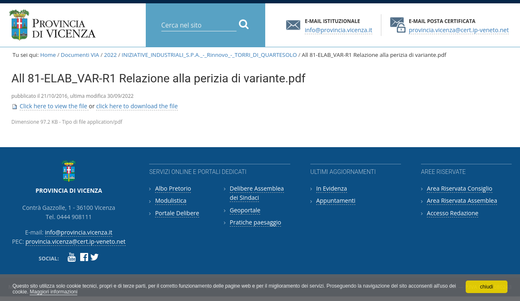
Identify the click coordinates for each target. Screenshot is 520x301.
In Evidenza (331, 188)
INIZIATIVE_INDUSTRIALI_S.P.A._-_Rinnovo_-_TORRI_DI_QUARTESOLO (209, 55)
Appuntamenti (335, 200)
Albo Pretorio (173, 188)
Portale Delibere (177, 213)
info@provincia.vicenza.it (339, 29)
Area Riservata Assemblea (462, 200)
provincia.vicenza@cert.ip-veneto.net (459, 29)
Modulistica (170, 200)
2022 (110, 55)
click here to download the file (137, 106)
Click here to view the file (54, 106)
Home (48, 55)
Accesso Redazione (452, 213)
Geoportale (245, 210)
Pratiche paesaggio (255, 222)
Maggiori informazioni (53, 292)
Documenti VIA (80, 55)
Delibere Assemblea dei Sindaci (257, 193)
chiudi (486, 287)
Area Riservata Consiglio (459, 188)
